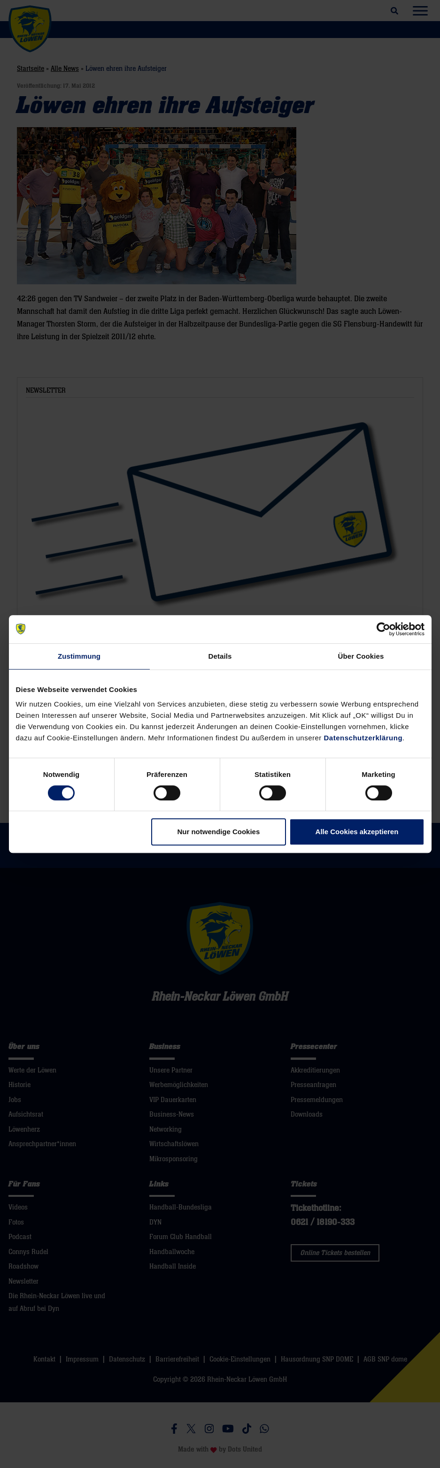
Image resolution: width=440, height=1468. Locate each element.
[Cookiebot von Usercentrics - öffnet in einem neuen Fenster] (383, 629)
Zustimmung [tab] (79, 656)
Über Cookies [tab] (361, 656)
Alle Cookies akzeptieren (357, 832)
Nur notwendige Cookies (218, 832)
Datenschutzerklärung (363, 738)
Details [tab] (220, 656)
